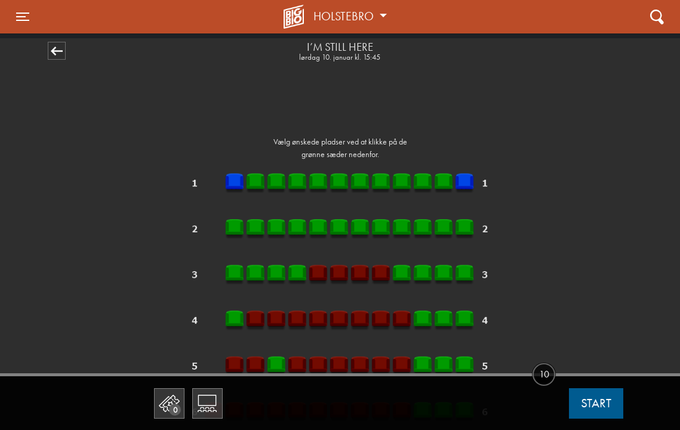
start (596, 403)
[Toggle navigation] (22, 16)
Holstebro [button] (345, 16)
